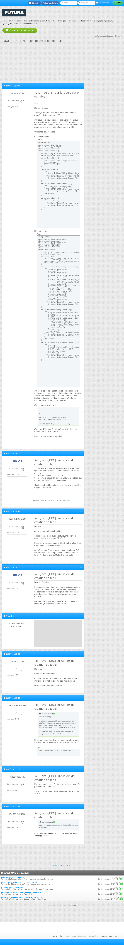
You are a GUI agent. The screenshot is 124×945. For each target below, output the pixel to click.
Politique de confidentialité (97, 936)
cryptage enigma (57, 865)
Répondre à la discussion (20, 30)
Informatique (73, 21)
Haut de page (113, 936)
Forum (10, 21)
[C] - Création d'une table (12, 887)
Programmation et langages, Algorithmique (97, 21)
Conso (68, 936)
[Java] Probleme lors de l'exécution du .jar (19, 882)
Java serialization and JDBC (12, 877)
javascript (69, 865)
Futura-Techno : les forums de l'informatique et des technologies (41, 21)
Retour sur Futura (50, 3)
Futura (54, 936)
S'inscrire (34, 3)
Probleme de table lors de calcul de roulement (21, 892)
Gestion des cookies (79, 936)
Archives (61, 936)
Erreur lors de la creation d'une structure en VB (21, 897)
